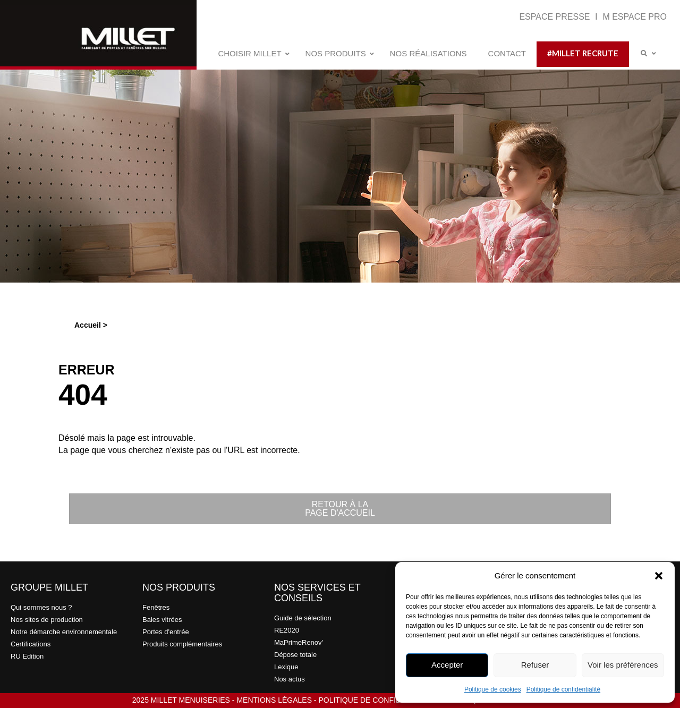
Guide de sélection (303, 618)
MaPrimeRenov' (298, 642)
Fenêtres (155, 607)
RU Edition (27, 656)
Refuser (535, 664)
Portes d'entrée (165, 632)
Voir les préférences (623, 664)
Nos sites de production (47, 620)
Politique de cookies (492, 689)
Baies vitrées (162, 620)
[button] (658, 575)
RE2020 (286, 630)
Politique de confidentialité (563, 689)
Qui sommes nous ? (41, 607)
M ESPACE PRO (634, 16)
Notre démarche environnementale (64, 632)
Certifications (30, 644)
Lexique (286, 667)
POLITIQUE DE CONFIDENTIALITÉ (378, 700)
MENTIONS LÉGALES (274, 700)
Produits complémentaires (182, 644)
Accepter (447, 664)
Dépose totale (295, 655)
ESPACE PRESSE (555, 16)
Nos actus (289, 679)
